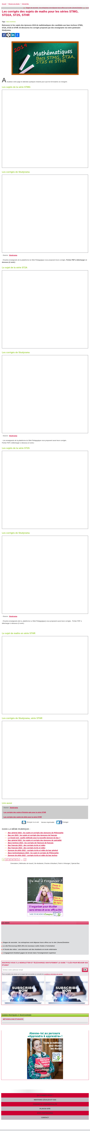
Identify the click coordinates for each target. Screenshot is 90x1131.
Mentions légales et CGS (45, 1100)
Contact (45, 1117)
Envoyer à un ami (30, 822)
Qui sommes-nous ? (45, 1095)
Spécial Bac (25, 4)
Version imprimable (47, 822)
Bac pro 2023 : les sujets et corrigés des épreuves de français (29, 835)
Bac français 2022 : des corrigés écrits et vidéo (23, 848)
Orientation (14, 863)
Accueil (4, 4)
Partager (62, 822)
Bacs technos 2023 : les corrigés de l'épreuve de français (27, 843)
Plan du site (45, 1109)
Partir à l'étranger (64, 863)
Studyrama (13, 255)
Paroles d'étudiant (50, 863)
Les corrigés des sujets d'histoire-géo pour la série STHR (25, 812)
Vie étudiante (38, 863)
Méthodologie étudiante (13, 1019)
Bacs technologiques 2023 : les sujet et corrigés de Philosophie (30, 853)
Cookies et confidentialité (45, 1104)
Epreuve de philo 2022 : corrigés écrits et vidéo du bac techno (29, 855)
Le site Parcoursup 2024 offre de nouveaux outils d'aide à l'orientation (29, 946)
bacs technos (11, 22)
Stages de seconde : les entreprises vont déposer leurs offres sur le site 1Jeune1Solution (55, 8)
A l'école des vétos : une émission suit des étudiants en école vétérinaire (30, 950)
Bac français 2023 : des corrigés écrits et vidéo (23, 845)
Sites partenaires (45, 1113)
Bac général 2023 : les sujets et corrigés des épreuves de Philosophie (32, 833)
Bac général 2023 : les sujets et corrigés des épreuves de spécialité (31, 840)
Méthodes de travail (26, 863)
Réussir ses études (14, 4)
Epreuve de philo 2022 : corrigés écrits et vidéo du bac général (30, 850)
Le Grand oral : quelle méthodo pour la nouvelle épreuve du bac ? (31, 838)
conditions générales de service (53, 974)
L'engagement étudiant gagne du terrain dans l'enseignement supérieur (29, 953)
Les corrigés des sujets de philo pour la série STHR (23, 817)
